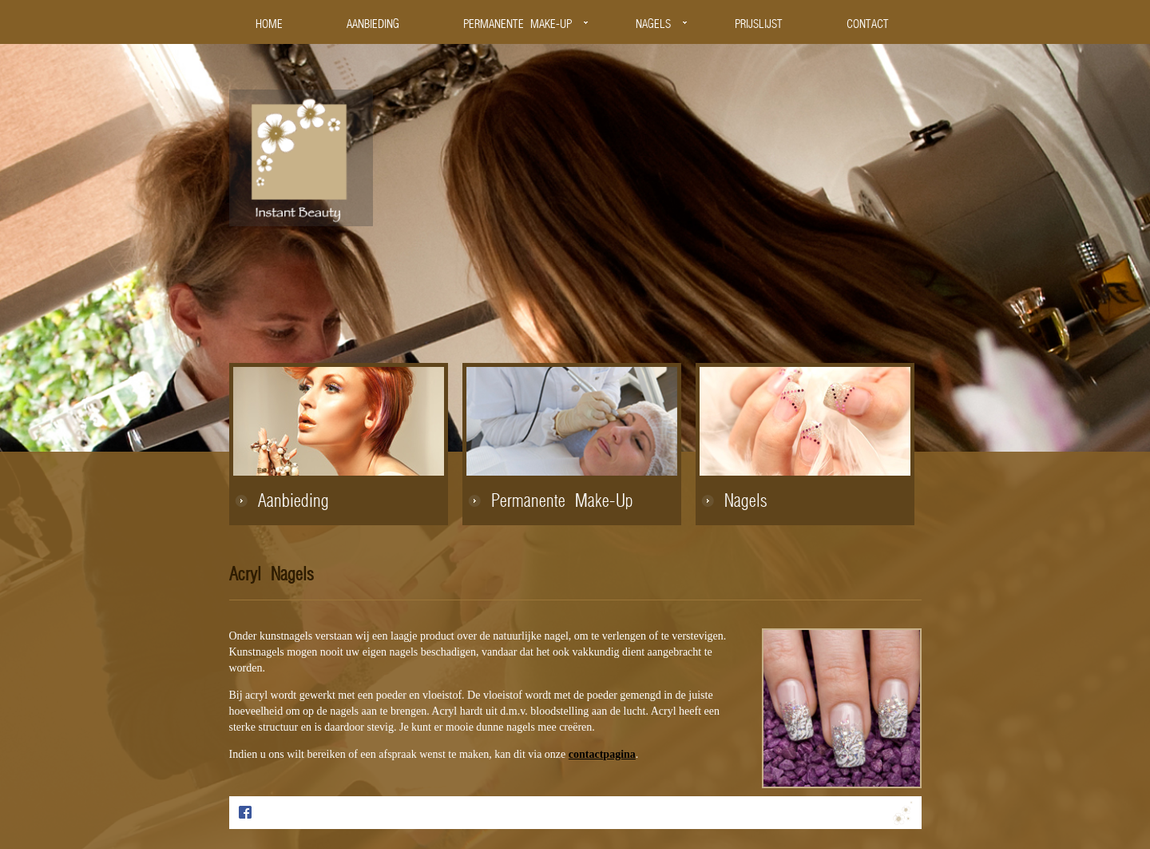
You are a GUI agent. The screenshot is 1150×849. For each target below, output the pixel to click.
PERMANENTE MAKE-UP (517, 24)
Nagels (745, 502)
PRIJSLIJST (759, 24)
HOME (269, 24)
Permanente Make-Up (562, 502)
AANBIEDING (373, 24)
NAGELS (653, 24)
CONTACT (868, 24)
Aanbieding (293, 502)
